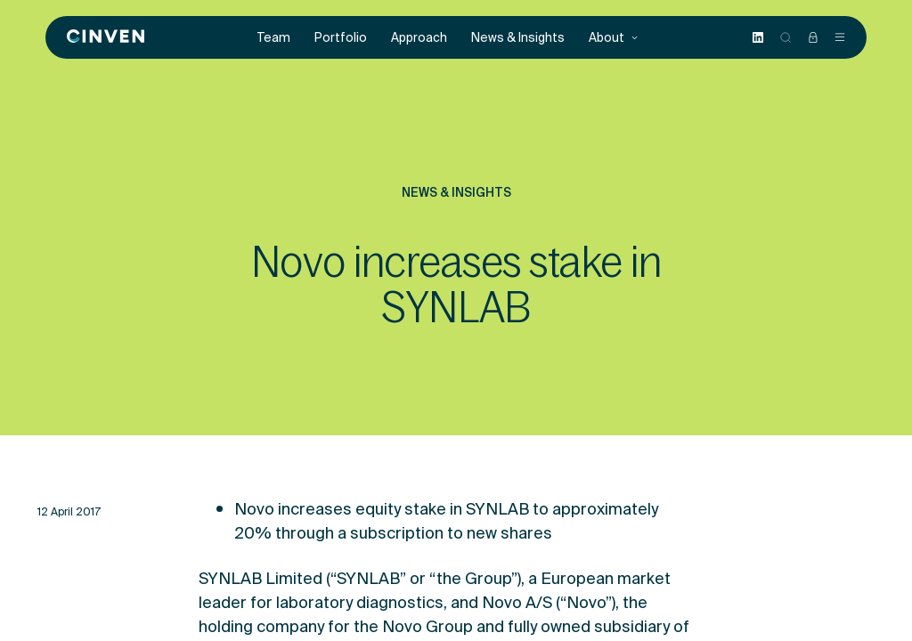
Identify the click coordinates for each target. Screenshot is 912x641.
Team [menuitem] (273, 37)
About (614, 37)
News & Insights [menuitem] (518, 37)
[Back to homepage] (105, 37)
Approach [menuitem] (419, 37)
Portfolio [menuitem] (340, 37)
